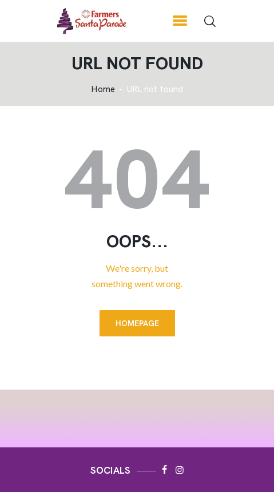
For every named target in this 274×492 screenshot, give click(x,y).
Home (103, 89)
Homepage (137, 323)
